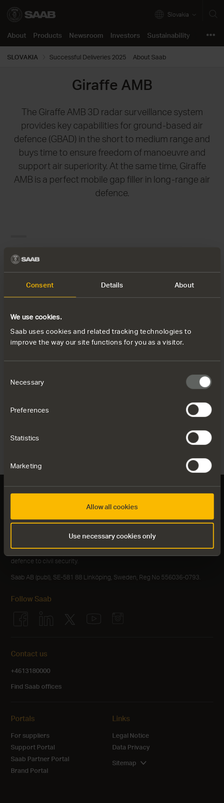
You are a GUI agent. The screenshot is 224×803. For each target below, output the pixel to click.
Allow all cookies (112, 506)
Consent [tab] (39, 284)
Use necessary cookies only (112, 535)
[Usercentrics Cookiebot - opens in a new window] (174, 259)
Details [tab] (112, 284)
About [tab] (184, 284)
